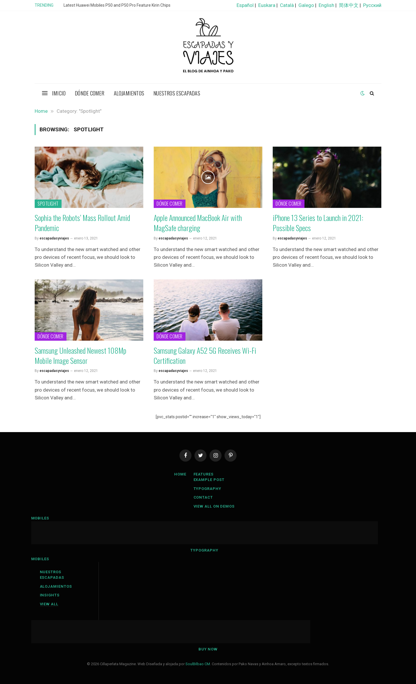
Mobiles (40, 518)
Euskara (266, 5)
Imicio (59, 93)
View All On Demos (214, 506)
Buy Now (208, 649)
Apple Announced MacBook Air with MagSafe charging (198, 223)
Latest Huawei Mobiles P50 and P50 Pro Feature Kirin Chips (117, 5)
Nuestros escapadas (176, 93)
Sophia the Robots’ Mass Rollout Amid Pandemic (82, 223)
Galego (306, 5)
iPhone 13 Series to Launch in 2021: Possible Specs (318, 223)
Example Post (209, 479)
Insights (50, 595)
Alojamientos (129, 93)
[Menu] (45, 93)
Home (180, 474)
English (326, 5)
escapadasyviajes (54, 238)
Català (287, 5)
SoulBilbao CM (197, 664)
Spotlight (48, 203)
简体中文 (349, 5)
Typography (207, 488)
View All (49, 604)
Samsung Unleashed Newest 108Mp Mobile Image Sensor (80, 355)
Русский (372, 5)
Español (245, 5)
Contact (203, 497)
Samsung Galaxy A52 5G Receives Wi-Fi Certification (205, 355)
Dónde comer (89, 93)
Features (203, 474)
